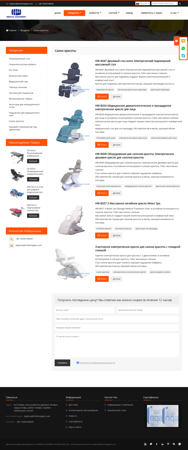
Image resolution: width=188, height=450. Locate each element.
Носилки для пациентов (21, 93)
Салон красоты (16, 121)
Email (101, 96)
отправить (62, 363)
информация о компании (120, 404)
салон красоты (102, 272)
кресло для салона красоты (167, 186)
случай (114, 13)
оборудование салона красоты (138, 186)
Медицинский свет (18, 81)
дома (58, 13)
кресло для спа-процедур (146, 228)
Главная (11, 30)
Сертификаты (76, 421)
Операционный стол (19, 58)
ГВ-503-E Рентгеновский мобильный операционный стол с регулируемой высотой (35, 153)
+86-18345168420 (45, 3)
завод (129, 13)
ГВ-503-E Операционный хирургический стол (35, 171)
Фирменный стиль (117, 410)
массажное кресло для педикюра (132, 89)
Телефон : (11, 421)
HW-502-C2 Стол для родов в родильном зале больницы (35, 190)
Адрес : (9, 404)
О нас (174, 13)
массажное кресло (123, 228)
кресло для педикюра (160, 89)
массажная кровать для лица (164, 138)
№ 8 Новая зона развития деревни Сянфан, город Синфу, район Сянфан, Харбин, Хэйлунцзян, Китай (36, 407)
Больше (33, 161)
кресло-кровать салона (160, 272)
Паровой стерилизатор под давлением (23, 128)
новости (95, 13)
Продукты (74, 13)
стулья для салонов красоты (108, 186)
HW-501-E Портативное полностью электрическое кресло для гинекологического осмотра (35, 208)
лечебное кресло (103, 228)
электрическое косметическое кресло (129, 272)
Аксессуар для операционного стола (24, 106)
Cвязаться (11, 397)
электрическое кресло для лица (133, 138)
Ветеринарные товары (20, 98)
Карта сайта (75, 427)
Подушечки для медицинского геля (24, 114)
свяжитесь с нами (151, 13)
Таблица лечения (18, 87)
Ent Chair (13, 70)
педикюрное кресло (105, 89)
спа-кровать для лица (105, 138)
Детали (116, 96)
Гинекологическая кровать (22, 64)
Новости (73, 415)
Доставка (73, 404)
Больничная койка (18, 76)
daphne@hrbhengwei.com (21, 3)
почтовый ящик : (14, 416)
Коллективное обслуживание (83, 410)
